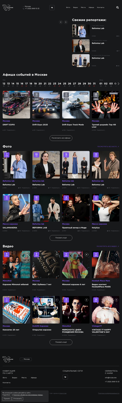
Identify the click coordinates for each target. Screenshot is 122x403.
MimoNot (7, 281)
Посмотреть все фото (108, 147)
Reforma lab (8, 181)
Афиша (91, 7)
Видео (75, 7)
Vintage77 (97, 326)
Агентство (63, 393)
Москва (6, 121)
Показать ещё (61, 238)
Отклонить (17, 398)
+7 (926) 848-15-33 (32, 8)
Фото (68, 7)
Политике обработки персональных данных (28, 395)
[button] (61, 22)
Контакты (100, 7)
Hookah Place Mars (101, 281)
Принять (7, 398)
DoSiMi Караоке (40, 326)
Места (83, 7)
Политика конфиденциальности (108, 393)
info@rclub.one (110, 377)
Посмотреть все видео (108, 246)
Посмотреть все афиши (61, 138)
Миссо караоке (10, 224)
